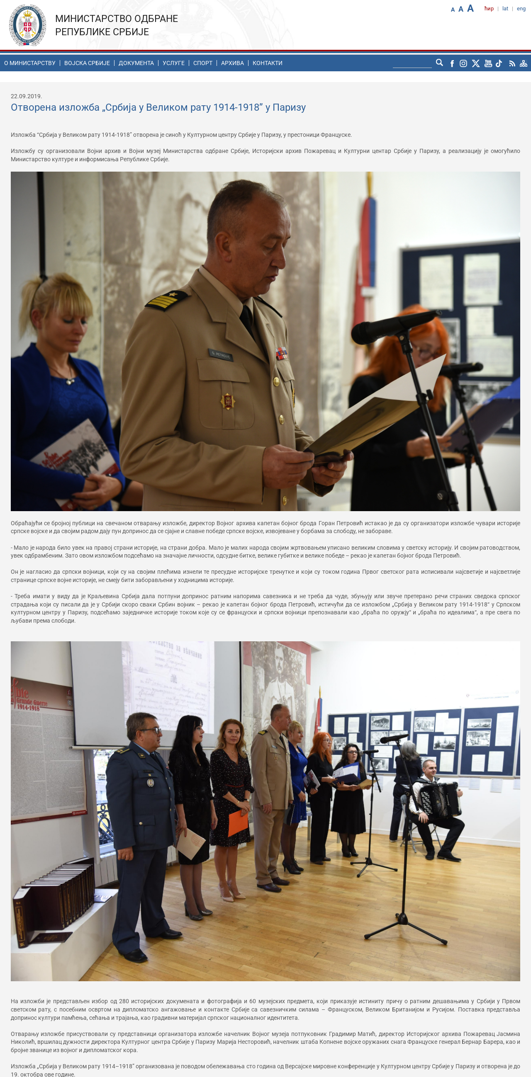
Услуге (174, 63)
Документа (136, 63)
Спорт (202, 63)
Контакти (268, 63)
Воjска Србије (87, 63)
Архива (232, 63)
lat (505, 8)
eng (521, 8)
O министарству (30, 63)
